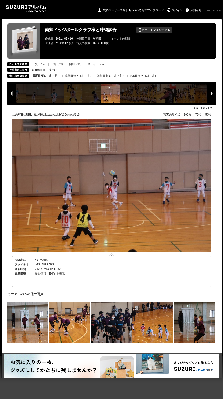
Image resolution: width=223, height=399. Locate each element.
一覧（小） (39, 64)
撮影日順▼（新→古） (79, 75)
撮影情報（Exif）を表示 (50, 273)
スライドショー (97, 64)
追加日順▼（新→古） (143, 75)
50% (208, 114)
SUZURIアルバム (26, 9)
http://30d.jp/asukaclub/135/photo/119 (56, 114)
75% (198, 114)
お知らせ (195, 10)
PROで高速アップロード (148, 10)
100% (187, 114)
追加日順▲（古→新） (111, 75)
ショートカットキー (204, 108)
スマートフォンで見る (154, 30)
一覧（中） (58, 64)
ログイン (177, 10)
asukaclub (38, 69)
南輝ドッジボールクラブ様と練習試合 (81, 29)
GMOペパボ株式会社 (213, 10)
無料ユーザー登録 (114, 10)
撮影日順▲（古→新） (46, 75)
